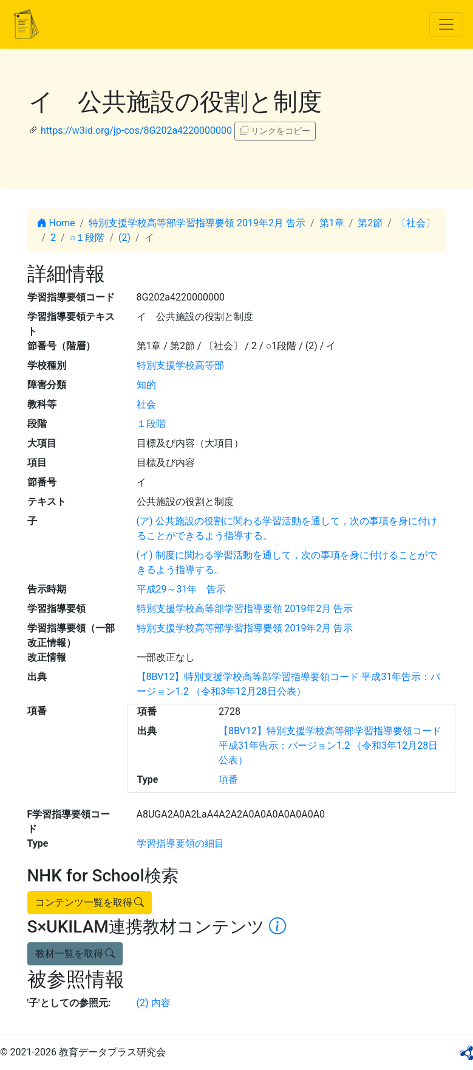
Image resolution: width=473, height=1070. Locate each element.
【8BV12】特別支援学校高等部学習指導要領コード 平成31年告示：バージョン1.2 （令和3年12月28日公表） (330, 745)
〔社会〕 (415, 223)
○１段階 (87, 237)
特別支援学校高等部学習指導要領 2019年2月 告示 (197, 223)
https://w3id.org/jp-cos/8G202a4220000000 (136, 130)
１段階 (151, 423)
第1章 (331, 223)
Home (56, 223)
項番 (228, 779)
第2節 (370, 223)
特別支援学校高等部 (180, 365)
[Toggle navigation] (446, 24)
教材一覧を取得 (75, 953)
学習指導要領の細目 (180, 843)
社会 (146, 404)
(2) (124, 237)
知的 (146, 385)
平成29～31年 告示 (181, 589)
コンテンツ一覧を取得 (90, 902)
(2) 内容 (154, 1003)
